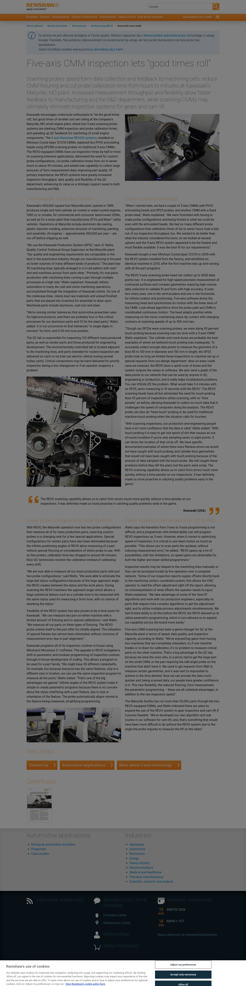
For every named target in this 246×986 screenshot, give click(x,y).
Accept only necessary (183, 981)
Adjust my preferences (183, 971)
